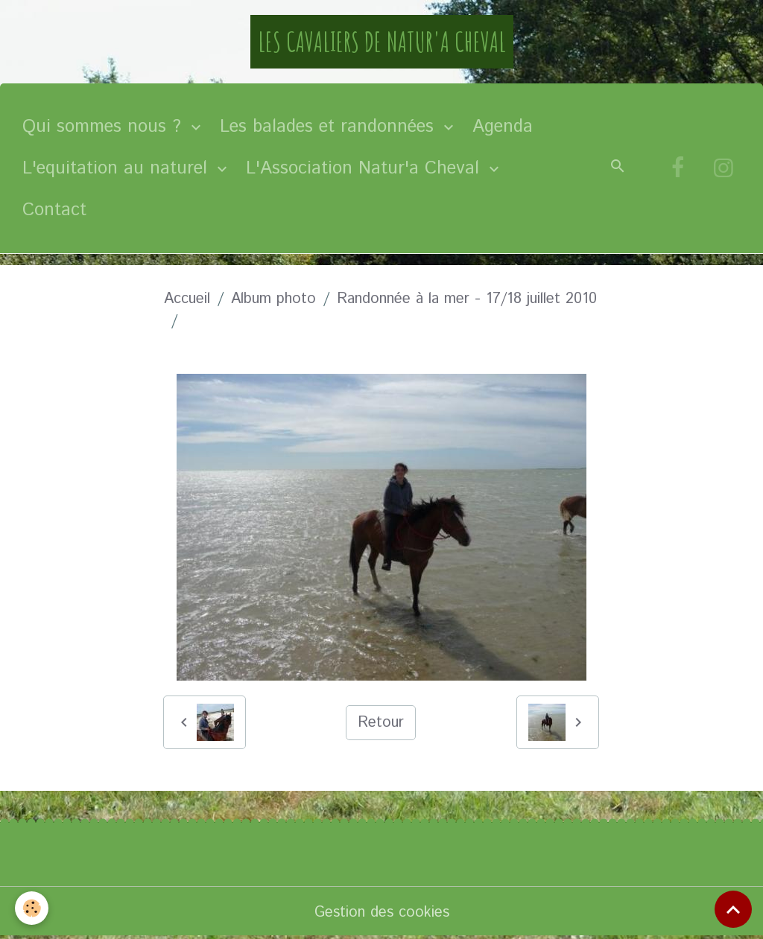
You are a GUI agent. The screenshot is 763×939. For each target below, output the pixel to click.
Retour (381, 722)
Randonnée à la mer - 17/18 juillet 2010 (467, 299)
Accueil (187, 299)
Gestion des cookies (381, 912)
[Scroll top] (733, 909)
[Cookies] (31, 908)
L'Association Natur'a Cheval (365, 168)
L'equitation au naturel (117, 168)
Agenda (502, 126)
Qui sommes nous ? (104, 126)
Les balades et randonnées (330, 126)
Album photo (273, 299)
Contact (54, 210)
